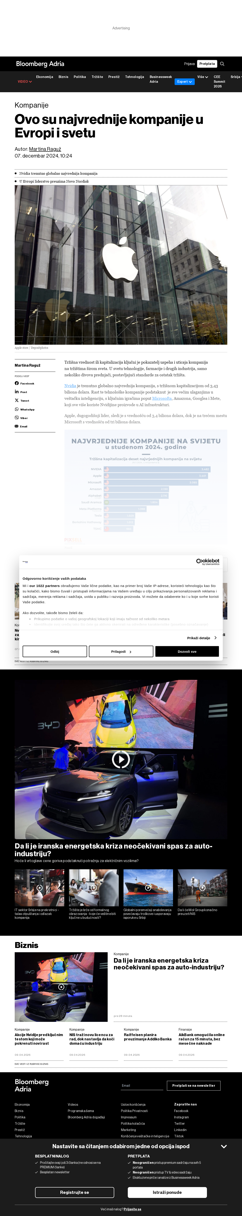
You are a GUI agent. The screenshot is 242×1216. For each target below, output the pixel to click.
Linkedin (180, 1130)
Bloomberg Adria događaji (86, 1117)
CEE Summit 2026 (219, 81)
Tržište (97, 77)
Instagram (181, 1117)
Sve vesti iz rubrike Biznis (31, 661)
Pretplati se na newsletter (193, 1086)
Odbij (54, 651)
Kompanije (121, 954)
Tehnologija (134, 77)
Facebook (181, 1111)
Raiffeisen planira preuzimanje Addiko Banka (148, 1037)
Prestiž (114, 77)
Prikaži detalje (198, 638)
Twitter (179, 1123)
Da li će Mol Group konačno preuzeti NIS (197, 912)
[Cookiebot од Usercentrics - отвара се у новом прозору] (199, 562)
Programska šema (81, 1111)
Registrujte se (74, 1192)
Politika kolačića (133, 1123)
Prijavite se (132, 1209)
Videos (73, 1104)
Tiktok (179, 1136)
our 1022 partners (44, 585)
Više (202, 77)
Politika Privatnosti (134, 1111)
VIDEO (25, 82)
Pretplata (207, 64)
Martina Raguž (45, 149)
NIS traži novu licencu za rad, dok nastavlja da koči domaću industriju (91, 1039)
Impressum (129, 1117)
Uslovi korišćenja (133, 1104)
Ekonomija (44, 77)
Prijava (189, 64)
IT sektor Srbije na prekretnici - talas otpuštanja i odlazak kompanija (37, 913)
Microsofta (162, 398)
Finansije (185, 1029)
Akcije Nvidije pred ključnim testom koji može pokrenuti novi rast (39, 1039)
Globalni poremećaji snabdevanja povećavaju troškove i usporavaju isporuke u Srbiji (147, 913)
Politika (80, 77)
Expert (184, 82)
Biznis (63, 77)
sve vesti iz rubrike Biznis (31, 1064)
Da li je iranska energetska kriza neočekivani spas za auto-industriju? (113, 850)
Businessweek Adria (161, 79)
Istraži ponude (167, 1192)
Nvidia (70, 385)
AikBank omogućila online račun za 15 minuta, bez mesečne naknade (202, 1039)
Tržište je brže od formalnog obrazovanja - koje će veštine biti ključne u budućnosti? (92, 913)
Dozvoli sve (187, 651)
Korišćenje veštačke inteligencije (145, 1136)
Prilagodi (121, 651)
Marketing (128, 1130)
